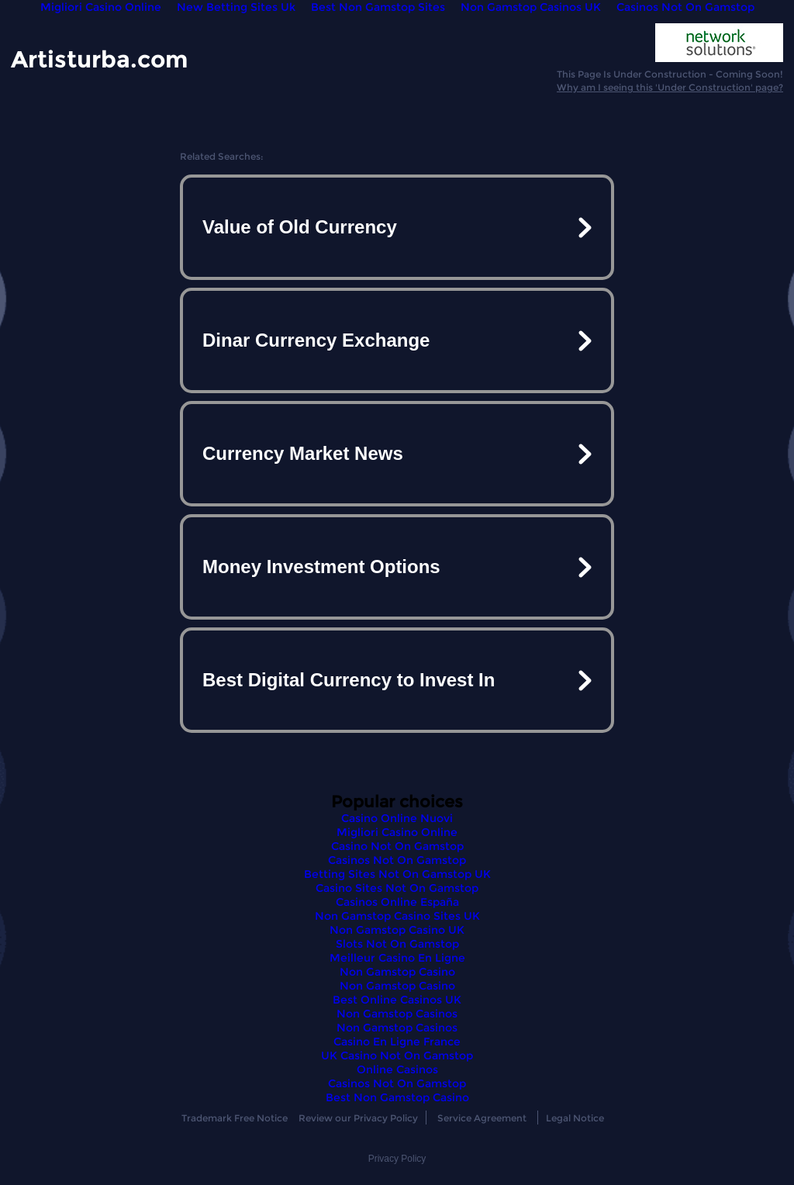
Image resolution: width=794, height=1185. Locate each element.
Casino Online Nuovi (397, 818)
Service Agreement (481, 1118)
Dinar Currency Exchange (316, 340)
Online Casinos (397, 1069)
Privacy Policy (397, 1158)
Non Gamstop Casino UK (397, 930)
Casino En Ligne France (397, 1042)
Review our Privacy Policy (358, 1118)
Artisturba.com (99, 58)
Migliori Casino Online (397, 832)
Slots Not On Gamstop (397, 944)
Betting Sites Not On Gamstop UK (397, 874)
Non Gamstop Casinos (397, 1014)
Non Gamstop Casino (397, 972)
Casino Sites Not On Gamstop (397, 888)
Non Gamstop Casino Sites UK (397, 916)
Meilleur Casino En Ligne (397, 958)
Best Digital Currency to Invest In (348, 679)
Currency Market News (302, 453)
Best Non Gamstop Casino (397, 1097)
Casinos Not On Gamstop (397, 860)
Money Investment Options (321, 566)
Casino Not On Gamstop (397, 846)
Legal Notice (575, 1118)
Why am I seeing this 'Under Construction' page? (670, 87)
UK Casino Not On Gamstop (397, 1055)
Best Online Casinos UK (397, 1000)
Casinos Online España (397, 902)
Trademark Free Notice (234, 1118)
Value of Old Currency (299, 226)
